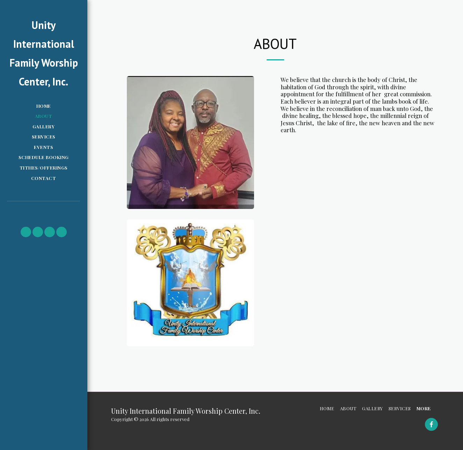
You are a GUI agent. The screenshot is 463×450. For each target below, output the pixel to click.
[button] (26, 232)
